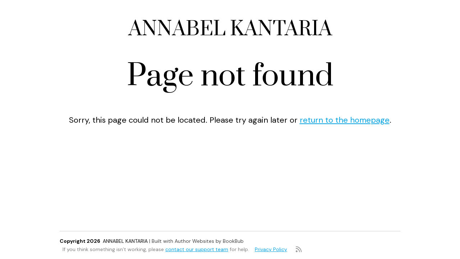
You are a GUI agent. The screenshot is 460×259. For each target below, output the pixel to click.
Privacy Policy (271, 249)
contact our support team (196, 249)
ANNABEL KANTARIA (230, 29)
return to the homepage (345, 120)
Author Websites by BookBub (209, 241)
